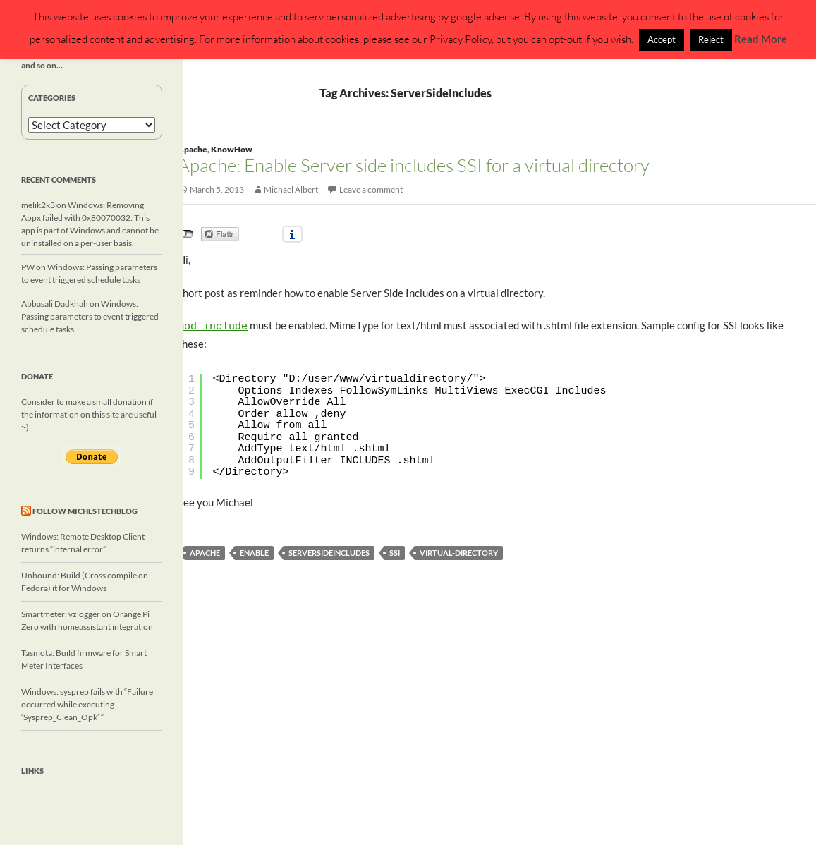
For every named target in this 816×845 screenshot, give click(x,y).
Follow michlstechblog (85, 511)
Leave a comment (371, 189)
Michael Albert (291, 189)
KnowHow (231, 149)
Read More (760, 38)
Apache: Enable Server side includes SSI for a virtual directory (414, 165)
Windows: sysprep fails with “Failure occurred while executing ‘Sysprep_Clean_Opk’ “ (87, 704)
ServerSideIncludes (329, 551)
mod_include (213, 326)
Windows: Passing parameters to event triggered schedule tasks (90, 316)
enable (254, 551)
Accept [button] (661, 39)
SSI (394, 551)
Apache (192, 149)
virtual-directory (459, 551)
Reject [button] (711, 39)
